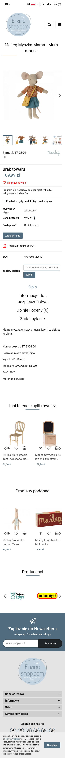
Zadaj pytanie (12, 235)
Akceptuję (52, 745)
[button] (57, 4)
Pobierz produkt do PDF (19, 246)
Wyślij (29, 274)
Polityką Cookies (12, 739)
